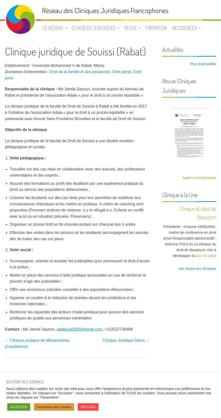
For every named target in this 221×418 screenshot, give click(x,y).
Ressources (184, 28)
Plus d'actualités (202, 64)
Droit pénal (121, 72)
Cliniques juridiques (93, 28)
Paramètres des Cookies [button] (54, 407)
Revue (130, 28)
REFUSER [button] (88, 407)
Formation (156, 28)
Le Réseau (52, 28)
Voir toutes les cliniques (196, 268)
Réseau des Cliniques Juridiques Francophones (105, 10)
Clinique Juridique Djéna (126, 340)
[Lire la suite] (206, 256)
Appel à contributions (199, 178)
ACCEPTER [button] (18, 407)
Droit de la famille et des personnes (80, 72)
